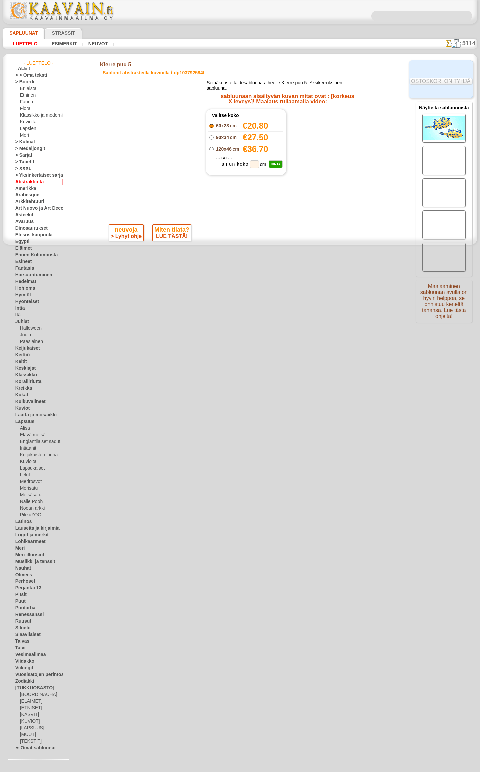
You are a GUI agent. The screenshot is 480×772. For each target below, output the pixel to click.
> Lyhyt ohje (126, 237)
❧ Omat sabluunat (32, 748)
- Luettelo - (25, 43)
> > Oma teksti (28, 75)
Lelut (24, 475)
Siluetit (21, 628)
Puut (19, 601)
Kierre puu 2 (311, 132)
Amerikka (23, 189)
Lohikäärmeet (28, 542)
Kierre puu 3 (311, 140)
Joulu (25, 335)
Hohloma (23, 288)
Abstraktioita (27, 182)
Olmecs (22, 575)
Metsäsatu (30, 495)
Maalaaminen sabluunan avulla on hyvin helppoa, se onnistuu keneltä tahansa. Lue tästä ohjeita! (444, 304)
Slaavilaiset (25, 635)
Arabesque (25, 195)
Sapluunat (20, 33)
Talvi (19, 648)
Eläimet (22, 248)
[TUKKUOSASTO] (31, 688)
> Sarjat (22, 155)
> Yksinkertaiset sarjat (35, 175)
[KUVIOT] (29, 721)
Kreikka (22, 388)
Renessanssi (26, 615)
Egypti (21, 242)
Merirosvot (30, 482)
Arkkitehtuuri (27, 202)
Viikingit (22, 668)
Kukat (20, 395)
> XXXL (21, 169)
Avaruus (22, 222)
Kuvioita (27, 122)
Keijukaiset (25, 348)
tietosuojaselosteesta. (295, 767)
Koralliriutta (26, 382)
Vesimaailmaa (28, 655)
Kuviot (21, 408)
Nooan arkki (31, 508)
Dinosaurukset (28, 228)
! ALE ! (21, 69)
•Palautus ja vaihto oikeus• (239, 386)
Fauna (26, 102)
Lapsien (27, 129)
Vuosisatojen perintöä (35, 675)
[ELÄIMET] (30, 701)
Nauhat (22, 568)
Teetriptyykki (311, 118)
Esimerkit (63, 43)
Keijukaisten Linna (37, 455)
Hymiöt (22, 295)
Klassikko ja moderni (39, 115)
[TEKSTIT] (29, 741)
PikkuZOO (29, 515)
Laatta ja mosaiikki (32, 415)
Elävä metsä (31, 435)
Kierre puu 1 (311, 125)
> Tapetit (23, 162)
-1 (220, 255)
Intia (19, 308)
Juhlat (21, 322)
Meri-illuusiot (27, 555)
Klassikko (24, 375)
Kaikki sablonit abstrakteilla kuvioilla (239, 270)
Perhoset (23, 581)
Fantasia (23, 268)
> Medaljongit (27, 149)
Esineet (22, 262)
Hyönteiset (25, 302)
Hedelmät (24, 282)
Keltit (20, 362)
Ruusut (22, 621)
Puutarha (24, 608)
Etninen (27, 95)
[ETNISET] (29, 708)
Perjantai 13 (26, 588)
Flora (25, 109)
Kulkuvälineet (27, 402)
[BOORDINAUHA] (36, 695)
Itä (18, 315)
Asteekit (22, 215)
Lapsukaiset (31, 468)
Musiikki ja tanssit (32, 562)
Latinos (22, 522)
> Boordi (22, 82)
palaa (240, 255)
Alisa (24, 428)
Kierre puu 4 (311, 147)
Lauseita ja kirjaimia (33, 528)
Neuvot (96, 43)
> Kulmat (23, 142)
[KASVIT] (28, 715)
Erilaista (27, 89)
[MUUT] (27, 735)
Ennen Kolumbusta (32, 255)
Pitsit (20, 595)
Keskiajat (23, 368)
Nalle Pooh (30, 502)
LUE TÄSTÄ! (171, 237)
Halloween (29, 328)
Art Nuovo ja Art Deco (35, 208)
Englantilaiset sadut (38, 442)
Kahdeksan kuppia (311, 154)
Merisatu (28, 488)
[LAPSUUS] (30, 728)
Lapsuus (23, 422)
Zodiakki (23, 681)
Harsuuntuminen (30, 275)
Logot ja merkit (29, 535)
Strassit (55, 33)
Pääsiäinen (30, 342)
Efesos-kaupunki (30, 235)
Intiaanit (28, 448)
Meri (24, 135)
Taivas (21, 641)
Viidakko (23, 661)
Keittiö (21, 355)
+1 (259, 255)
